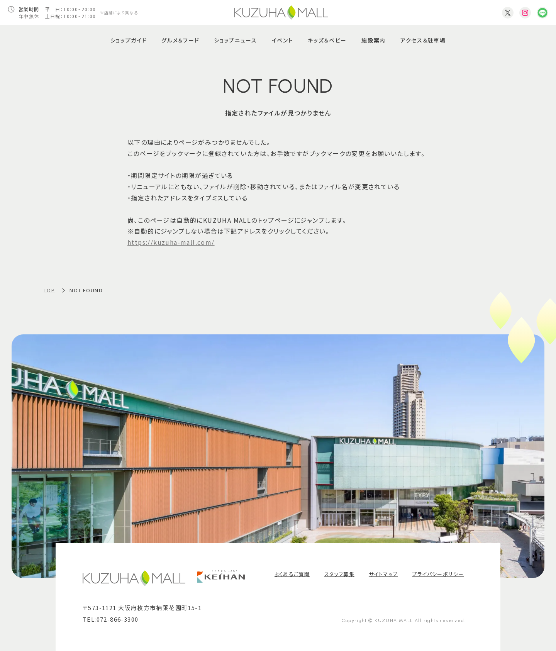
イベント (282, 40)
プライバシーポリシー (438, 574)
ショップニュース (235, 40)
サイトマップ (383, 574)
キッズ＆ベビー (327, 40)
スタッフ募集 (339, 574)
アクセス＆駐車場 (423, 40)
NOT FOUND (86, 290)
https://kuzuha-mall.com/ (171, 242)
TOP (49, 290)
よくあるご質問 (292, 574)
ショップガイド (128, 40)
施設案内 (373, 40)
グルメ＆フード (180, 40)
